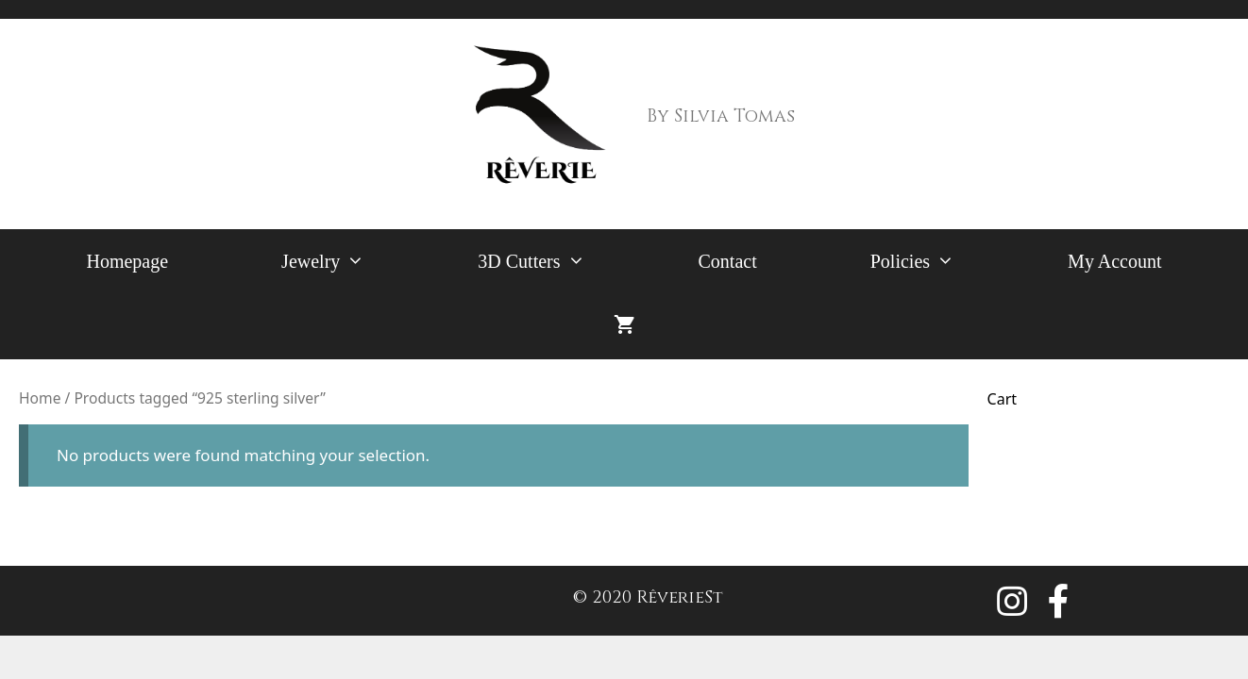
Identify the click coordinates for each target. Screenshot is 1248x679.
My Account (1114, 261)
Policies (940, 261)
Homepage (127, 261)
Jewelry (351, 261)
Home (39, 398)
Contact (728, 261)
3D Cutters (559, 261)
